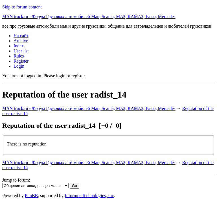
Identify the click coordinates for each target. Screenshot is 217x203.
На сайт (21, 35)
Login (19, 66)
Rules (19, 56)
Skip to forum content (22, 7)
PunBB (31, 195)
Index (19, 45)
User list (21, 50)
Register (21, 61)
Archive (21, 40)
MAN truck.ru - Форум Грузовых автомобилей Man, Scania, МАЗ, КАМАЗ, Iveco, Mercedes (89, 16)
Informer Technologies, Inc (89, 195)
